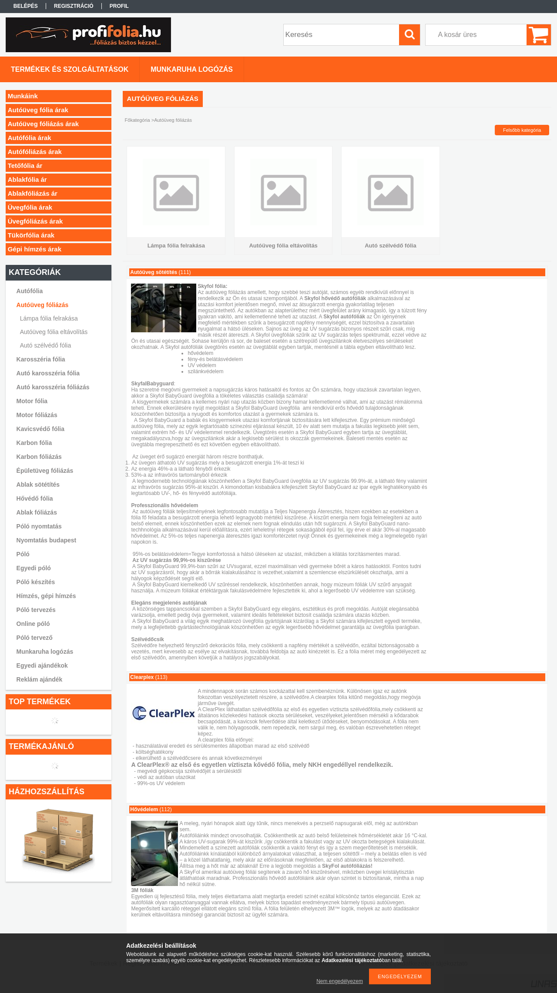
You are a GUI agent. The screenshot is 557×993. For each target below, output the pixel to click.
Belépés (25, 6)
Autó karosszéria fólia (48, 373)
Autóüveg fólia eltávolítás (54, 331)
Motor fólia (32, 401)
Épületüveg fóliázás (45, 470)
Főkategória (137, 120)
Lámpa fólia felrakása (49, 318)
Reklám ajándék (40, 679)
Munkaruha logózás (45, 651)
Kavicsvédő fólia (41, 428)
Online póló (33, 623)
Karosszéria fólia (41, 359)
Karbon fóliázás (39, 456)
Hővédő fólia (35, 498)
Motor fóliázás (37, 414)
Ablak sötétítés (38, 484)
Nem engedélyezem (339, 981)
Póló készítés (36, 581)
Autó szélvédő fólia (45, 345)
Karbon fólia (34, 442)
